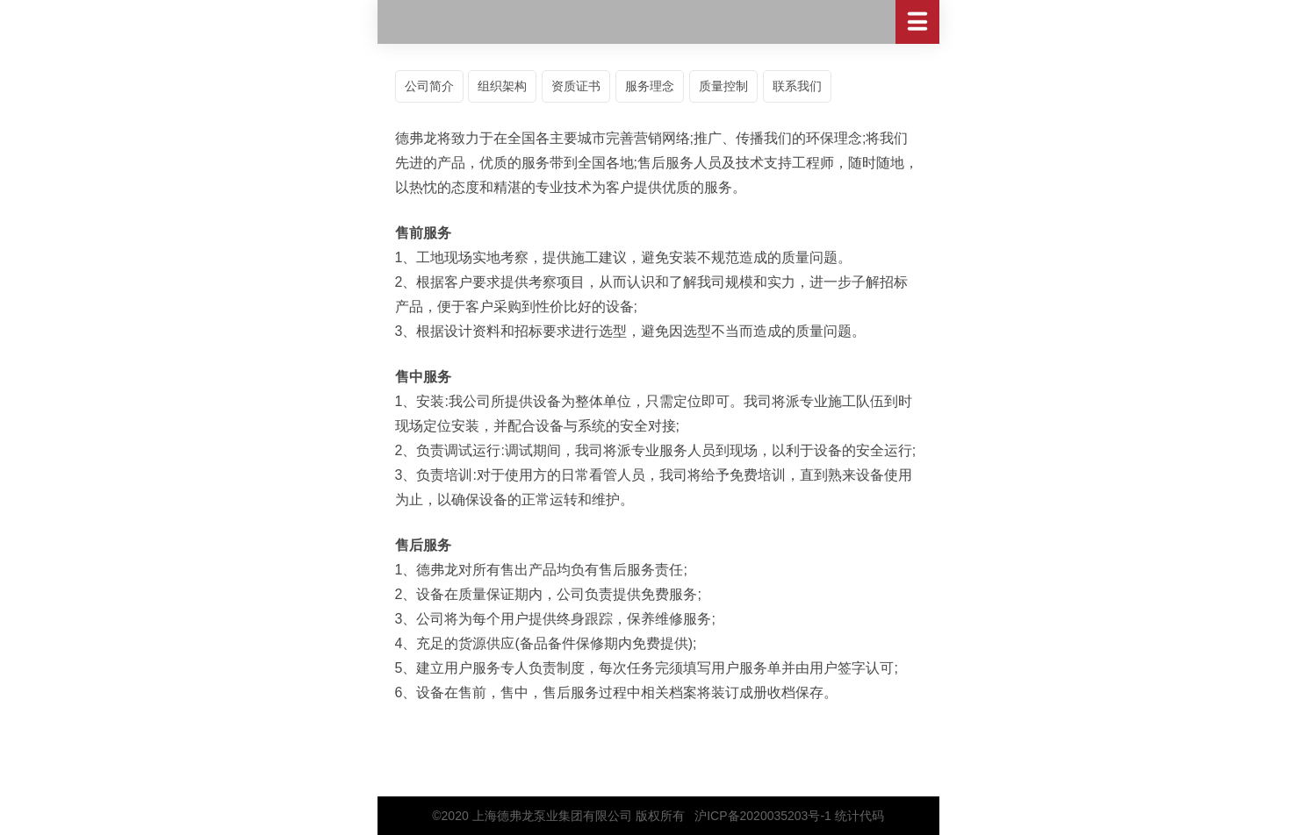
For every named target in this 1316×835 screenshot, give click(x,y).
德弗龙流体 (658, 22)
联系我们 (797, 86)
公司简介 (429, 86)
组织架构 (502, 86)
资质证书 (575, 86)
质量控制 (723, 86)
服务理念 (649, 86)
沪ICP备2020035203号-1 (762, 816)
